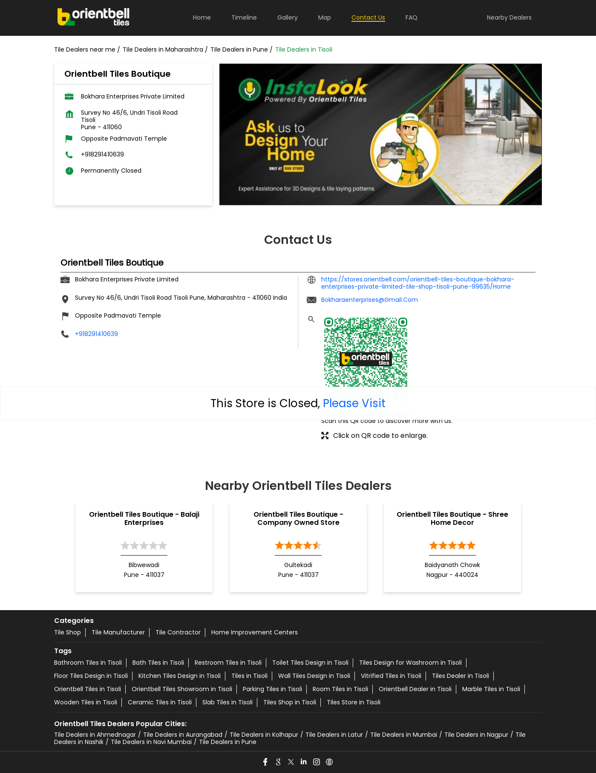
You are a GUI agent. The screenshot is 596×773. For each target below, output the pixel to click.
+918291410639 (102, 154)
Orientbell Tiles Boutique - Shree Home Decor (452, 518)
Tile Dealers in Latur (334, 734)
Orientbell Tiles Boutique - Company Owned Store (298, 518)
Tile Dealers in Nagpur (476, 734)
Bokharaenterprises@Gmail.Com (369, 299)
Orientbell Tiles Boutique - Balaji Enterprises (144, 518)
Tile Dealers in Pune (227, 742)
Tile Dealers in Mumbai (403, 734)
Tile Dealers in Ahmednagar (95, 734)
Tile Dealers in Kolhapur (264, 734)
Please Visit (354, 403)
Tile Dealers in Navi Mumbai (151, 742)
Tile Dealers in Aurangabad (182, 734)
